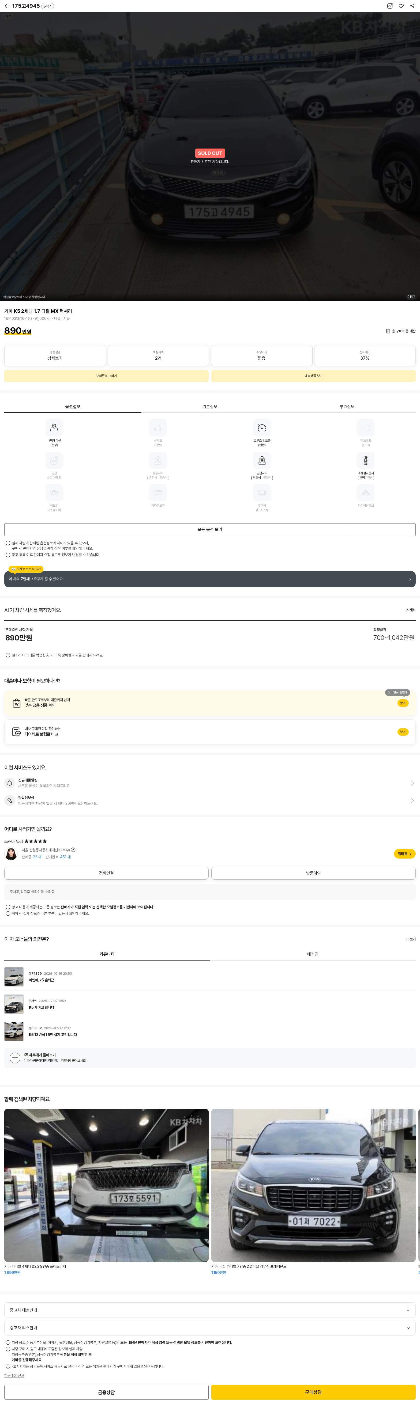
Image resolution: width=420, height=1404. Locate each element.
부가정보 (347, 406)
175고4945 (33, 6)
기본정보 (210, 406)
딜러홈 (402, 854)
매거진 (312, 954)
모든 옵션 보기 (210, 529)
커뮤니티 (107, 954)
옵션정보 (72, 406)
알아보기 (210, 703)
